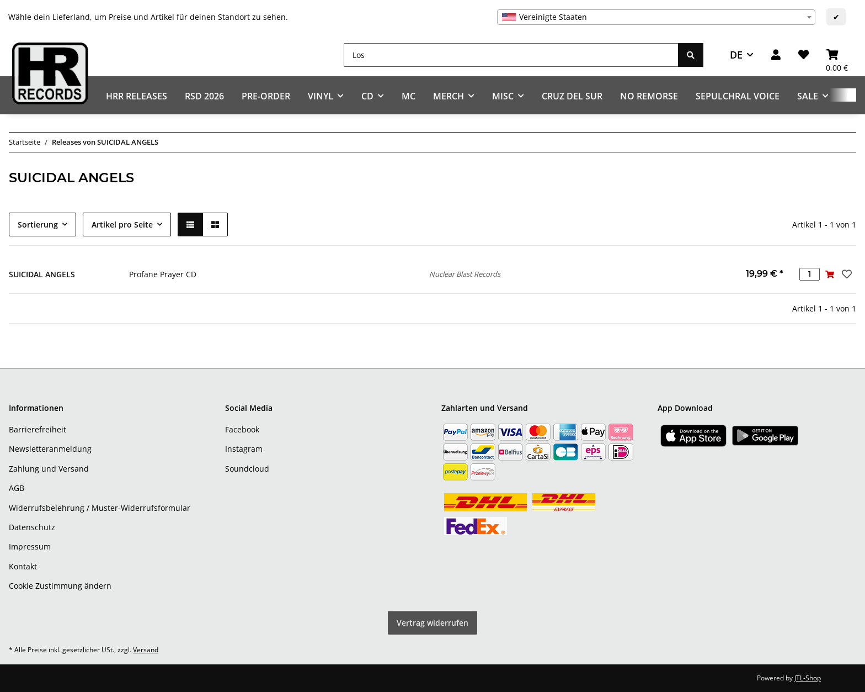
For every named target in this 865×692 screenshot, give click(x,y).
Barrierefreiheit (37, 429)
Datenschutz (32, 527)
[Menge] (809, 274)
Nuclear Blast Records (464, 274)
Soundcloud (247, 468)
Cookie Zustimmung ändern (60, 585)
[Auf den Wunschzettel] (845, 274)
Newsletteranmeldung (50, 448)
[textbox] (656, 17)
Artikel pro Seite (122, 224)
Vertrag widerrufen (432, 622)
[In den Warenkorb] (830, 274)
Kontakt (23, 566)
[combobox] (656, 17)
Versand (145, 649)
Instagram (244, 448)
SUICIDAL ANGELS (42, 274)
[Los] (511, 55)
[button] (775, 55)
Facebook (242, 429)
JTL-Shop (807, 678)
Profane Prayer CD (162, 274)
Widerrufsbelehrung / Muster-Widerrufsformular (99, 508)
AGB (16, 488)
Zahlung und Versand (49, 468)
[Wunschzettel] (803, 55)
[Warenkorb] (837, 55)
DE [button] (736, 54)
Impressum (30, 546)
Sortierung (38, 224)
